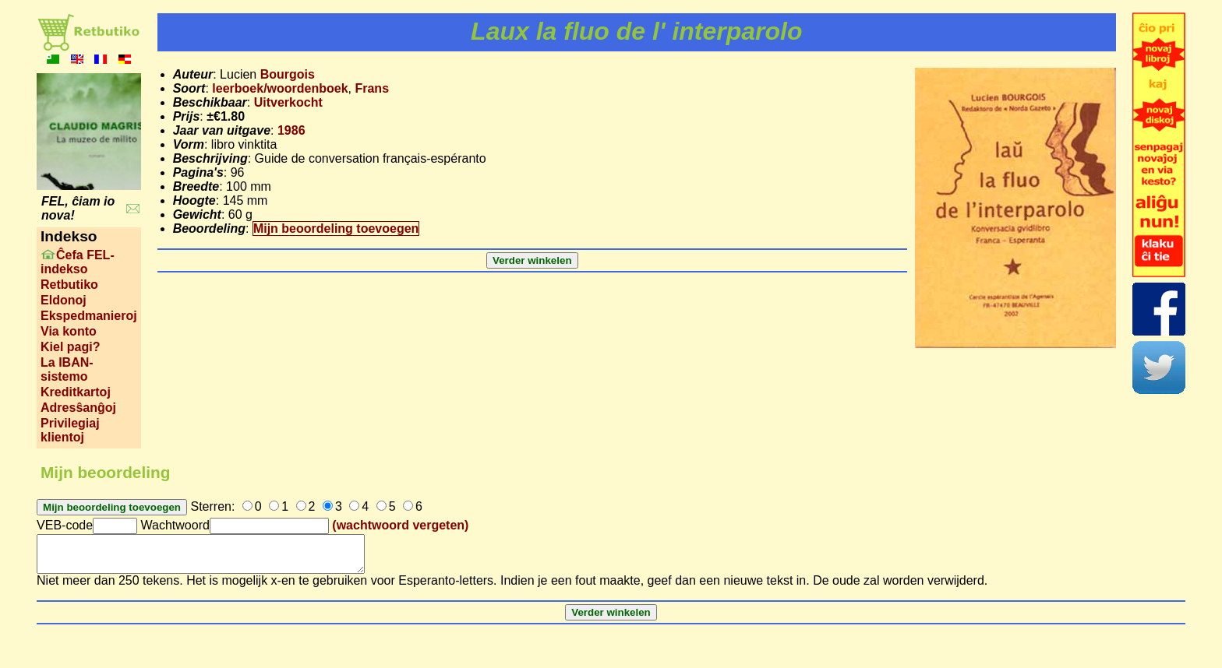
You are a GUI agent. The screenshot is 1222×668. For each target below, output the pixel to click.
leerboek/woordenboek (280, 88)
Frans (372, 88)
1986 (291, 130)
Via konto (69, 331)
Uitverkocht (288, 102)
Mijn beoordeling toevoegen (336, 228)
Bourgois (287, 74)
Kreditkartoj (76, 392)
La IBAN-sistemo (67, 369)
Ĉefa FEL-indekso (78, 262)
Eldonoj (64, 300)
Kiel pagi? (70, 346)
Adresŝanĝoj (78, 407)
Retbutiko (69, 284)
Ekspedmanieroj (89, 315)
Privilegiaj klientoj (70, 430)
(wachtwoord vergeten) (400, 525)
